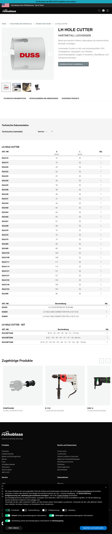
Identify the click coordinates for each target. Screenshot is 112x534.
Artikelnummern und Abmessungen (43, 98)
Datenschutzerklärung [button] (84, 491)
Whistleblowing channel (65, 462)
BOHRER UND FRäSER (43, 24)
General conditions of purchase (67, 456)
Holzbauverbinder (8, 454)
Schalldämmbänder (8, 464)
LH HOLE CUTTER (61, 24)
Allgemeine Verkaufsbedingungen (68, 459)
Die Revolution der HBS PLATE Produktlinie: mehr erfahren (56, 2)
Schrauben (5, 451)
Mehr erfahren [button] (14, 528)
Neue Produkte (7, 470)
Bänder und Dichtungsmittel (11, 456)
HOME (4, 24)
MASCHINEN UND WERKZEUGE (21, 24)
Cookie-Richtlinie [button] (63, 495)
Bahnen (4, 459)
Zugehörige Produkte (70, 98)
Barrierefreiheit (62, 470)
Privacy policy (62, 451)
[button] (106, 487)
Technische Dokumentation (15, 98)
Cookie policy (61, 454)
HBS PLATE (6, 472)
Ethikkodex (61, 464)
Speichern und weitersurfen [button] (93, 528)
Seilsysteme (6, 467)
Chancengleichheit (63, 467)
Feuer (4, 462)
